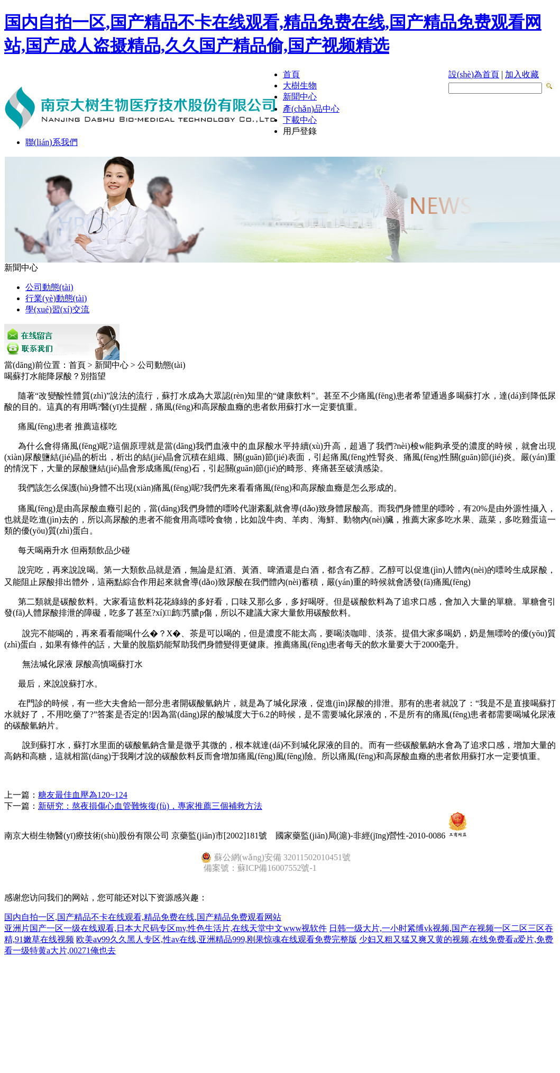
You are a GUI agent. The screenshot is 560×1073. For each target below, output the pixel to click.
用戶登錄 (300, 131)
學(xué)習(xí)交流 (57, 309)
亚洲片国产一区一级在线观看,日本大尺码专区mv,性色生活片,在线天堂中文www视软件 (165, 928)
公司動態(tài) (49, 287)
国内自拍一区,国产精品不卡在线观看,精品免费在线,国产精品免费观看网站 (142, 917)
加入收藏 (522, 74)
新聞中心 (300, 96)
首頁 (291, 74)
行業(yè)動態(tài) (56, 298)
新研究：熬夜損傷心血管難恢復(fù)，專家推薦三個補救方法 (150, 805)
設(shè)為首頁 (473, 74)
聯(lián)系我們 (51, 142)
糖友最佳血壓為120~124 (82, 794)
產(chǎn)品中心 (311, 108)
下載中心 (300, 119)
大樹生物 (300, 85)
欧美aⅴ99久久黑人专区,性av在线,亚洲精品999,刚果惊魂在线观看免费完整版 (216, 939)
